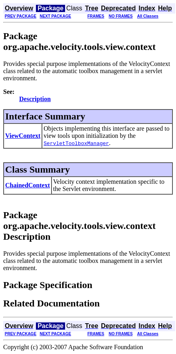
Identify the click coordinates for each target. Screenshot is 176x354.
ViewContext (22, 135)
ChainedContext (27, 185)
